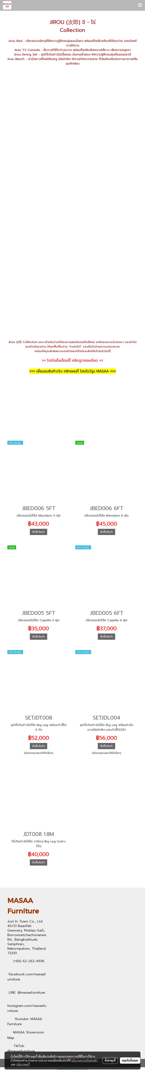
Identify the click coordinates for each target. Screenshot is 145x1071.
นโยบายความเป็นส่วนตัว (84, 1060)
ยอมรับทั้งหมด (130, 1060)
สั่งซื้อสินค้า (38, 532)
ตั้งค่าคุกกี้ (110, 1060)
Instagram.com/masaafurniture (26, 1008)
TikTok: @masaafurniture (21, 1048)
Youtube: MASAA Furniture (24, 1021)
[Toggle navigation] (140, 5)
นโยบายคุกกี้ (23, 1064)
